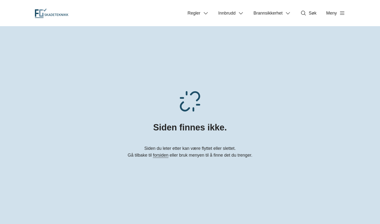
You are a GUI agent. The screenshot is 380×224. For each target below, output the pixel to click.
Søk (309, 13)
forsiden (160, 155)
